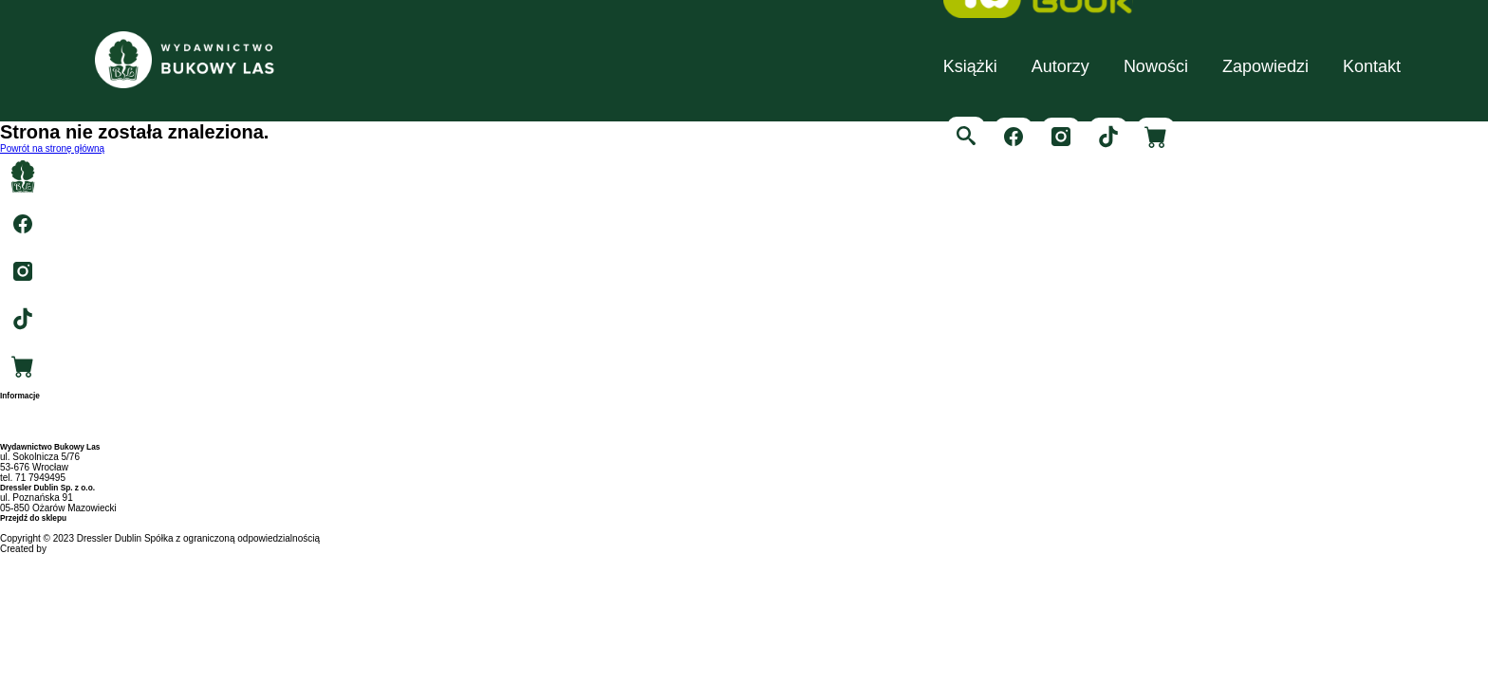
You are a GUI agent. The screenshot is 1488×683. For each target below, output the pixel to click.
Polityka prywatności (43, 437)
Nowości (1156, 66)
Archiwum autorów (39, 426)
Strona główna (30, 405)
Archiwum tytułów (37, 416)
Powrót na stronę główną (52, 148)
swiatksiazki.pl (30, 528)
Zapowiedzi (1265, 66)
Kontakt (1372, 66)
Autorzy (1060, 66)
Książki (970, 66)
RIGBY (64, 549)
